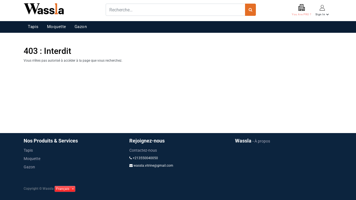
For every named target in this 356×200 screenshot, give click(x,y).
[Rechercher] (250, 10)
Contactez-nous (143, 150)
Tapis (33, 26)
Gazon (81, 26)
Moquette (56, 26)
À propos (262, 141)
